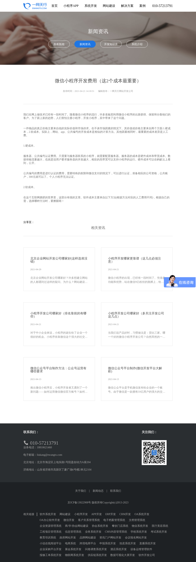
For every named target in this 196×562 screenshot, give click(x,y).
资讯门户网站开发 (110, 537)
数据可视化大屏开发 (122, 555)
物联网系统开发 (74, 555)
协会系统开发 (100, 525)
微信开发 (68, 520)
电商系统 (70, 543)
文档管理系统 (137, 520)
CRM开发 (125, 514)
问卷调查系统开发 (96, 549)
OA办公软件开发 (50, 520)
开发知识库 (111, 44)
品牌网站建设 (88, 537)
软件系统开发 (48, 514)
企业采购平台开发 (51, 549)
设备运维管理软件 (141, 549)
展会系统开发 (73, 549)
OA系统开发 (141, 514)
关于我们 (80, 490)
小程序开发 (81, 514)
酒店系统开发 (118, 549)
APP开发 (96, 514)
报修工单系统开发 (51, 555)
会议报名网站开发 (136, 537)
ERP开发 (110, 514)
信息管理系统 (73, 531)
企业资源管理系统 (51, 525)
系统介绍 (137, 44)
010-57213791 (162, 6)
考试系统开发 (159, 531)
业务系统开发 (93, 531)
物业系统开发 (140, 525)
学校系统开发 (139, 531)
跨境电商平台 (88, 543)
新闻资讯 (85, 44)
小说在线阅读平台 (51, 543)
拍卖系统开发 (128, 543)
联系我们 (115, 490)
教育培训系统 (48, 537)
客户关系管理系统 (89, 520)
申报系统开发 (107, 543)
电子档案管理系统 (114, 520)
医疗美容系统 (160, 525)
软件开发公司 (147, 555)
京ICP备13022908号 (79, 502)
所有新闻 (59, 44)
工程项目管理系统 (51, 531)
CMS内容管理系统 (116, 531)
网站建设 (65, 514)
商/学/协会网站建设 (76, 525)
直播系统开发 (147, 543)
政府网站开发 (68, 537)
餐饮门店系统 (120, 525)
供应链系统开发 (97, 555)
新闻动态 (98, 490)
